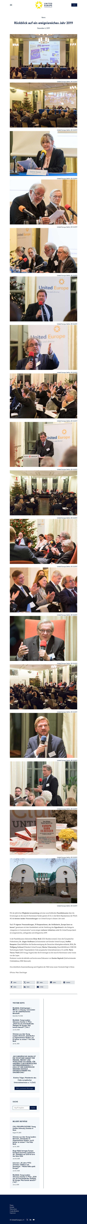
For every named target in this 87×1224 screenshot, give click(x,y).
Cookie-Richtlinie (14, 1211)
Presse (11, 1205)
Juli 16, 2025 (16, 1043)
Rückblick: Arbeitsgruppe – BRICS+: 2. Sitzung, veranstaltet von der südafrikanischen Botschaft (24, 1010)
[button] (16, 982)
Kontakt (12, 1207)
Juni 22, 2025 (16, 1029)
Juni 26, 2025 (16, 1170)
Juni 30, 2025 (16, 1158)
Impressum (13, 1213)
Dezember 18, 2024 (18, 1016)
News (43, 17)
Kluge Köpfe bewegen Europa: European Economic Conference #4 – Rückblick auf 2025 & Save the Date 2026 (24, 1153)
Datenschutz (13, 1209)
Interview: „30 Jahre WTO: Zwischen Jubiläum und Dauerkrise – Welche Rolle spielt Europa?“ (24, 1165)
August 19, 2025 (17, 1132)
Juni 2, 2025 (16, 1184)
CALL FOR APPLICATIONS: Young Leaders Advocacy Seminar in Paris (24, 1128)
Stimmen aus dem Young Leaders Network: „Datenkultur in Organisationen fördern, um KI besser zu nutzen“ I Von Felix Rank (24, 1037)
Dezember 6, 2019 (43, 28)
